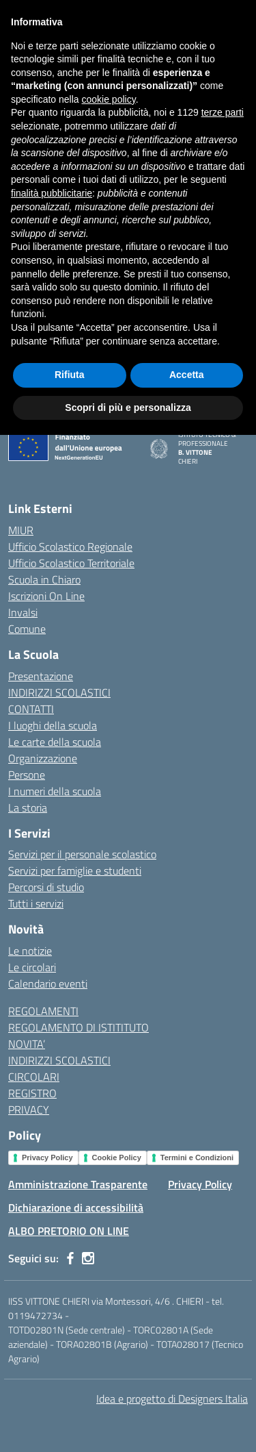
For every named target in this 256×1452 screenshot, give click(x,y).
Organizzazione (42, 758)
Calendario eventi (47, 983)
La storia (27, 807)
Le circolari (32, 967)
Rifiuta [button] (70, 1391)
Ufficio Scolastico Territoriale (71, 563)
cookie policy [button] (109, 1116)
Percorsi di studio (46, 887)
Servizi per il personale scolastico (82, 854)
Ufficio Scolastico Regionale (70, 546)
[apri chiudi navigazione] (23, 59)
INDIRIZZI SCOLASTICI (59, 692)
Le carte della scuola (54, 742)
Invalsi (23, 612)
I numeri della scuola (54, 791)
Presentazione (40, 676)
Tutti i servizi (35, 903)
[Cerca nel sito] (223, 59)
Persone (26, 774)
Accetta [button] (186, 1391)
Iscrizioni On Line (46, 596)
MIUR (20, 530)
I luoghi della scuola (52, 725)
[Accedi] (235, 13)
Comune (27, 629)
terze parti (222, 1129)
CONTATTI (31, 709)
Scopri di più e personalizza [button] (127, 1423)
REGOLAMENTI (43, 1011)
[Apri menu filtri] (239, 172)
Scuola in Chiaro (44, 579)
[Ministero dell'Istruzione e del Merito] (83, 13)
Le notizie (30, 950)
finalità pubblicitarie (51, 1210)
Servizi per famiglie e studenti (74, 870)
